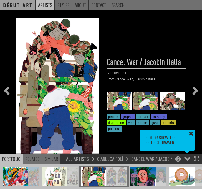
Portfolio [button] (11, 158)
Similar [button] (51, 158)
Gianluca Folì (110, 158)
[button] (196, 159)
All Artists (77, 158)
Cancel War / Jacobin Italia (158, 158)
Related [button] (32, 158)
